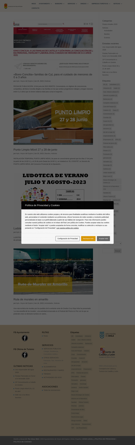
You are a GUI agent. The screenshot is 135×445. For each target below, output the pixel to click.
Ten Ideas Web (33, 439)
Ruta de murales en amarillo (31, 299)
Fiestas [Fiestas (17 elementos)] (107, 150)
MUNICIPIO (58, 4)
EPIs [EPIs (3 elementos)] (118, 139)
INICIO (34, 4)
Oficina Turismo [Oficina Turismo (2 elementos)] (109, 196)
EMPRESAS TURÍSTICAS (100, 4)
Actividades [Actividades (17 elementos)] (115, 84)
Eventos (107, 38)
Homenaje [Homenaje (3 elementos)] (107, 165)
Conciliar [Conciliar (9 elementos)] (107, 117)
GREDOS (83, 4)
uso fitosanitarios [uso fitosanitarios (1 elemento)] (109, 233)
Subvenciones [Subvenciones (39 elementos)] (109, 226)
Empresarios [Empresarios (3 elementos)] (108, 139)
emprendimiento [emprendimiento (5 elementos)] (109, 136)
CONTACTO (35, 8)
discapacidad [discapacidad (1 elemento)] (108, 125)
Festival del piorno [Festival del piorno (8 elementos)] (110, 143)
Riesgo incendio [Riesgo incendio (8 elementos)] (109, 215)
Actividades (49, 303)
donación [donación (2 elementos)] (107, 128)
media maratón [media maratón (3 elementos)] (109, 172)
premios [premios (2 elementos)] (116, 200)
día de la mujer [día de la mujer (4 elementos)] (109, 132)
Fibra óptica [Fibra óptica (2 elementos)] (108, 147)
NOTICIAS (117, 4)
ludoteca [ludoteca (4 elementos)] (107, 169)
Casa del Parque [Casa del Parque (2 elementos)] (109, 106)
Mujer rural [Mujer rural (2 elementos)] (107, 176)
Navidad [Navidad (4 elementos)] (107, 193)
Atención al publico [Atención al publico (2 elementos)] (110, 95)
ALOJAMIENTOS (50, 367)
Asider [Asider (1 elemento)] (117, 88)
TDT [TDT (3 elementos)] (105, 229)
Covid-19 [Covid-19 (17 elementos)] (107, 121)
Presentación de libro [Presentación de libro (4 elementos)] (110, 204)
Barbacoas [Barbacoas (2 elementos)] (107, 99)
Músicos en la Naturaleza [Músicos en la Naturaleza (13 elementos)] (111, 188)
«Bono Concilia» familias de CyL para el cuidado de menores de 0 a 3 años (53, 76)
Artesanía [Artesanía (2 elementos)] (107, 88)
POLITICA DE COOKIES (23, 442)
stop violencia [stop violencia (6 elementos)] (108, 222)
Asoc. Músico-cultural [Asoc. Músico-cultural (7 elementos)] (111, 92)
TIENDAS (47, 374)
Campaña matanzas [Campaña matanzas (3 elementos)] (110, 103)
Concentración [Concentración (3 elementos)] (108, 114)
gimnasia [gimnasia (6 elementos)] (107, 158)
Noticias (48, 81)
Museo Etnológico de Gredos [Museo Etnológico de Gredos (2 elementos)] (109, 181)
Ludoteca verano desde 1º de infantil (36, 228)
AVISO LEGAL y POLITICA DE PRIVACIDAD (98, 439)
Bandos (47, 153)
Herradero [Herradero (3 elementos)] (107, 161)
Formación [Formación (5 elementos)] (107, 154)
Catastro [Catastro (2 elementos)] (107, 110)
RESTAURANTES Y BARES (54, 370)
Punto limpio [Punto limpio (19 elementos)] (108, 207)
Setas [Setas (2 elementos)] (106, 218)
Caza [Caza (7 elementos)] (115, 110)
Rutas (46, 336)
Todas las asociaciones (52, 390)
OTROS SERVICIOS (51, 358)
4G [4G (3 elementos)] (105, 84)
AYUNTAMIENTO (44, 4)
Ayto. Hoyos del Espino (24, 81)
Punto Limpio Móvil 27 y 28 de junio (35, 149)
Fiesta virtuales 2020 (109, 24)
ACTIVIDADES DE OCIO (53, 377)
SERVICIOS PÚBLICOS (52, 349)
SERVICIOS (71, 4)
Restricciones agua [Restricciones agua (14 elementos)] (110, 211)
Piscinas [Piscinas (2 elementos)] (107, 200)
